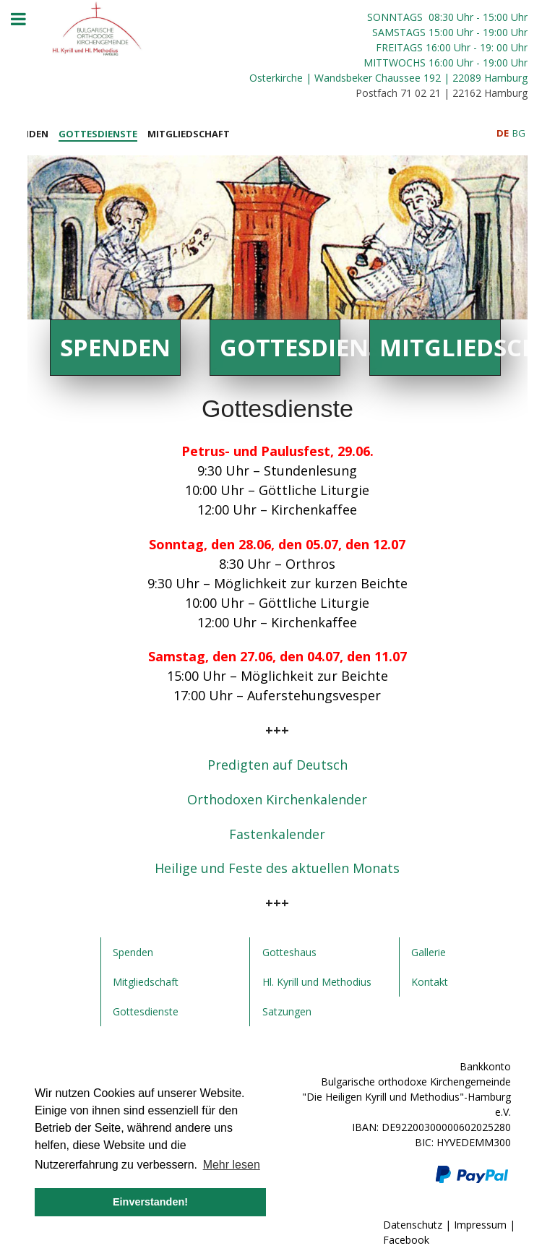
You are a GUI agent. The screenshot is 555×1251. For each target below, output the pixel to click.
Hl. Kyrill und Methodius (316, 982)
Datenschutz (412, 1224)
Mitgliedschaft (439, 347)
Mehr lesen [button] (231, 1164)
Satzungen (286, 1011)
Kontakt (429, 982)
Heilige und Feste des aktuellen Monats (277, 868)
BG (518, 132)
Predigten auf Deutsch (277, 764)
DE (503, 132)
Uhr (465, 32)
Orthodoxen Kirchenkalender (277, 799)
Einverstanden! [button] (150, 1202)
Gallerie (428, 952)
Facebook (406, 1240)
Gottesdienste (280, 347)
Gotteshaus (289, 952)
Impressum (480, 1224)
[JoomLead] (97, 26)
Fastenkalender (277, 834)
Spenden (115, 347)
